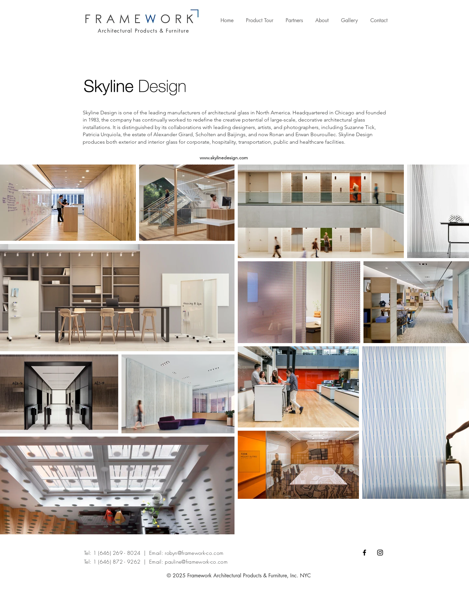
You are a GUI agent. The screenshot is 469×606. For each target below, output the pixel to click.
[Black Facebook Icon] (364, 552)
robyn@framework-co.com (194, 552)
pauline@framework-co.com (196, 561)
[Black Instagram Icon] (380, 552)
